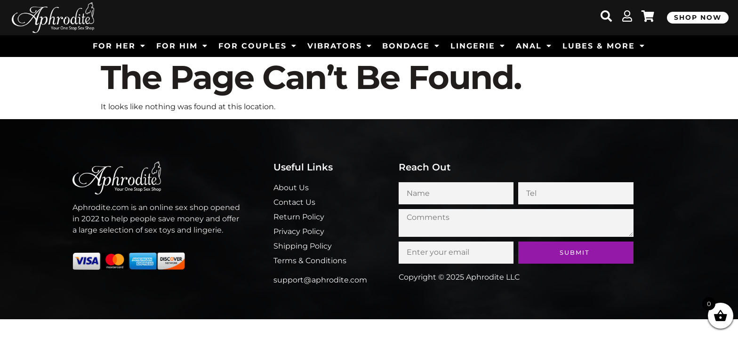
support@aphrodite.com (320, 279)
